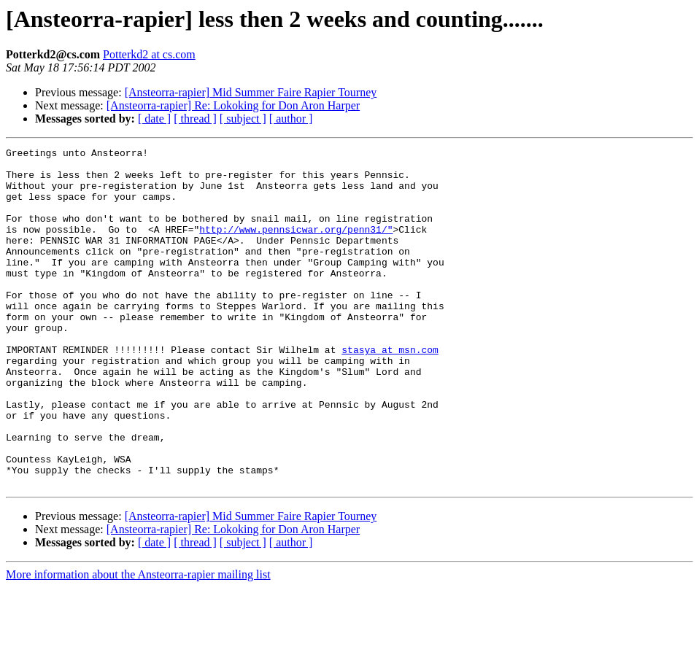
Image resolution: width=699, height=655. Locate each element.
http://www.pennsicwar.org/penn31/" (296, 246)
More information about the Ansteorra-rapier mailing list (138, 642)
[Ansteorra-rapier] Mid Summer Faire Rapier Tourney (251, 92)
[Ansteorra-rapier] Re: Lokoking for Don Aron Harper (233, 105)
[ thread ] (195, 118)
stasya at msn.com (390, 391)
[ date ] (154, 118)
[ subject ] (243, 118)
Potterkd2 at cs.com (149, 54)
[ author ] (291, 118)
